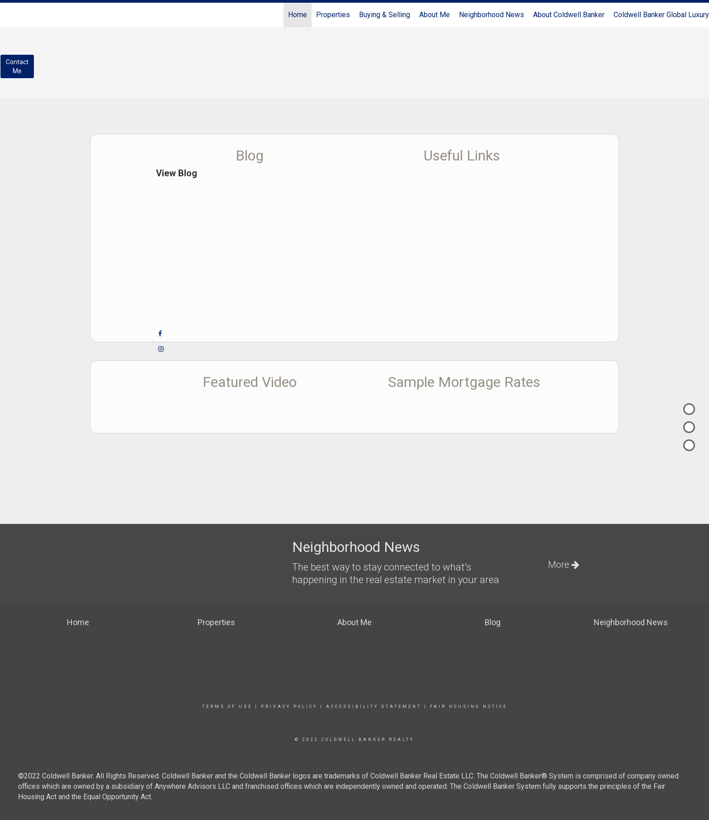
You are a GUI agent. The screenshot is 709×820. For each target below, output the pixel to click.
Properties (333, 14)
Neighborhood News (491, 14)
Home (297, 14)
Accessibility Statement (373, 706)
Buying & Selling (384, 14)
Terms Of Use (227, 706)
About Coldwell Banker (569, 14)
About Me (434, 14)
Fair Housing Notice (468, 706)
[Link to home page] (11, 15)
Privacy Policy (289, 706)
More (563, 564)
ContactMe (17, 66)
